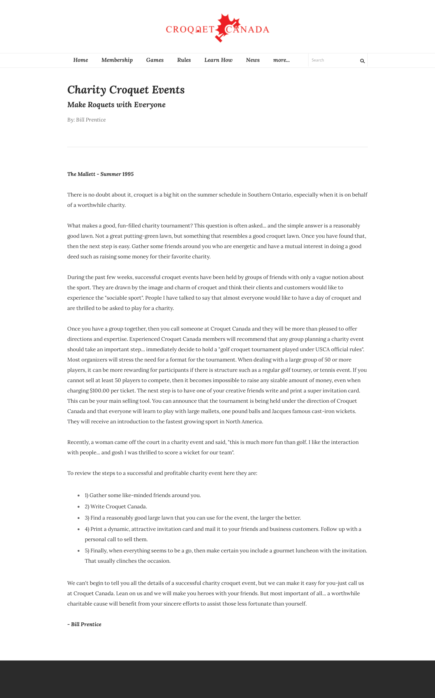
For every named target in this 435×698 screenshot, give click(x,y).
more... (281, 59)
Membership (117, 59)
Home (80, 59)
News (253, 59)
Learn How (218, 59)
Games (155, 59)
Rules (184, 59)
